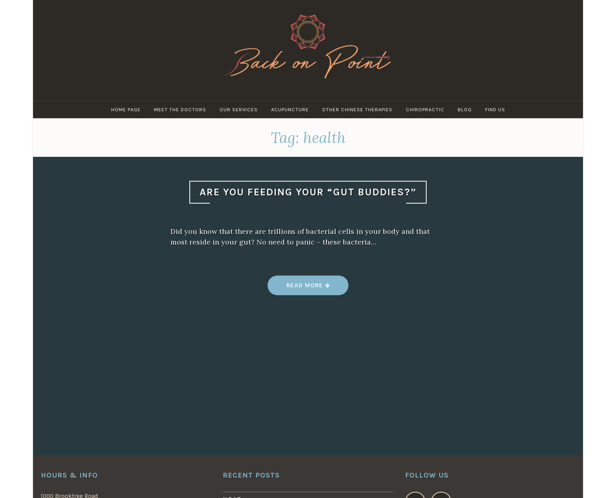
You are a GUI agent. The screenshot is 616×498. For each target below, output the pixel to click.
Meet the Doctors (180, 109)
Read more (307, 288)
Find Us (495, 109)
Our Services (239, 109)
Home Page (126, 109)
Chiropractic (425, 109)
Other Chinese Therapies (357, 109)
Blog (465, 109)
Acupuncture (290, 109)
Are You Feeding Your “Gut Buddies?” (308, 192)
